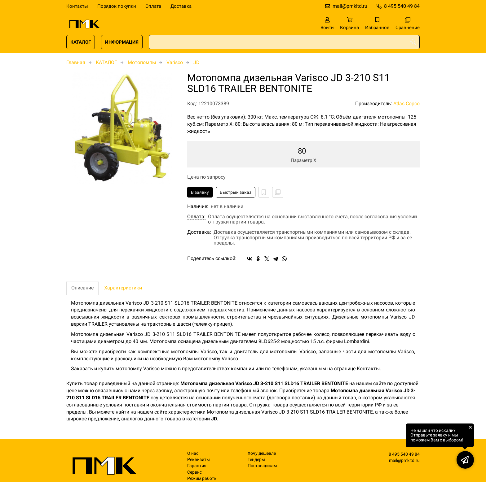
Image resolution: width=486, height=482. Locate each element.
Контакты (77, 6)
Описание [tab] (82, 288)
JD (196, 62)
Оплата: (196, 216)
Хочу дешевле (262, 453)
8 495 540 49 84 (402, 6)
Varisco (174, 62)
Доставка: (199, 232)
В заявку (200, 192)
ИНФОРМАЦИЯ (122, 42)
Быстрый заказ (235, 192)
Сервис (194, 472)
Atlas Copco (406, 103)
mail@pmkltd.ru (350, 6)
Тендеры (256, 459)
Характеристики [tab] (123, 288)
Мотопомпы (142, 62)
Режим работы (202, 478)
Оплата (153, 6)
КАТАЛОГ (80, 42)
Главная (75, 62)
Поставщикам (262, 465)
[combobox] (284, 42)
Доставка (181, 6)
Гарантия (196, 465)
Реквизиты (198, 459)
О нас (192, 453)
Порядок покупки (116, 6)
